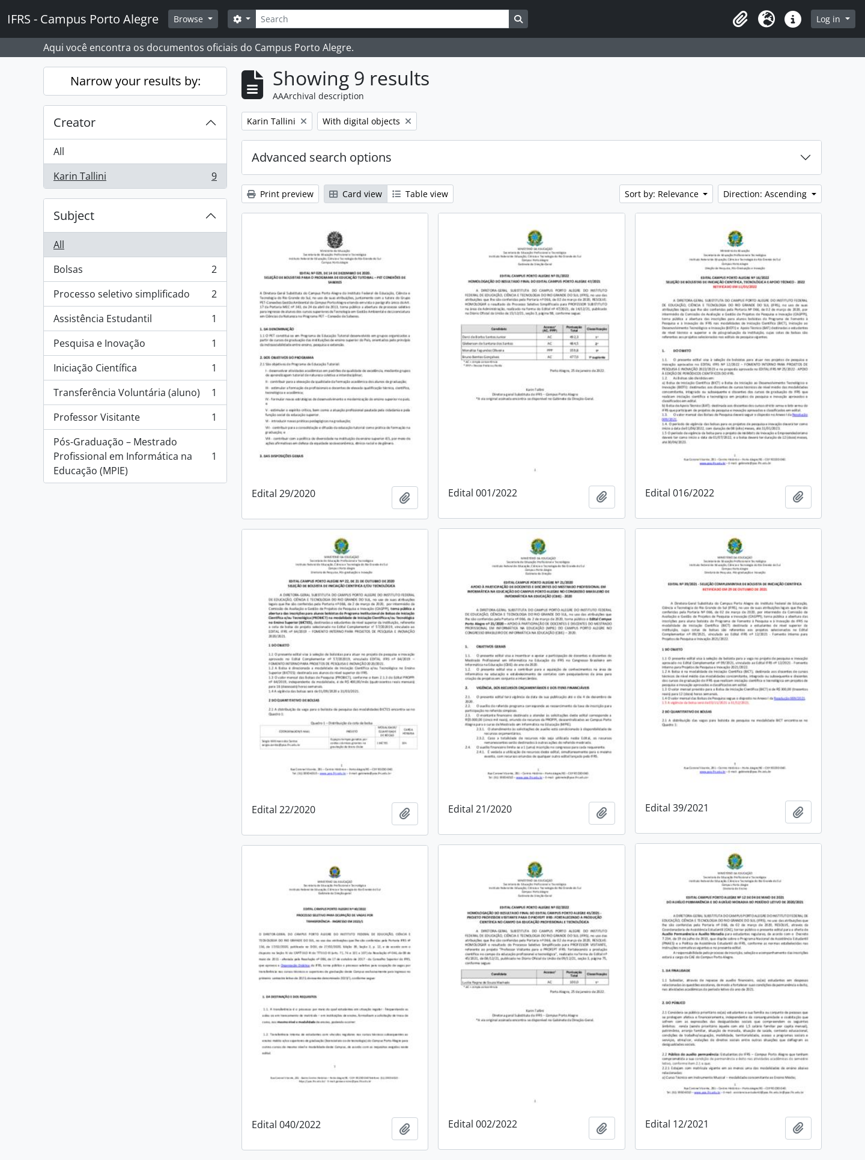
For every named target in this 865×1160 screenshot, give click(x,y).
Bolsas (135, 272)
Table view (420, 194)
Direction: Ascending (766, 194)
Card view (355, 194)
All (58, 151)
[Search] (382, 19)
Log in (829, 19)
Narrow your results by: (135, 81)
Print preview (280, 194)
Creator (74, 122)
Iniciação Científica (135, 370)
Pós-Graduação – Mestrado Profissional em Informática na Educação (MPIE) (135, 456)
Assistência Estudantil (135, 321)
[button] (740, 19)
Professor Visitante (135, 420)
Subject (73, 215)
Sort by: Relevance (663, 194)
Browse (189, 19)
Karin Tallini (135, 178)
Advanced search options (322, 157)
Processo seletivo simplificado (135, 297)
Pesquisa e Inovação (135, 346)
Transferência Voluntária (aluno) (135, 395)
